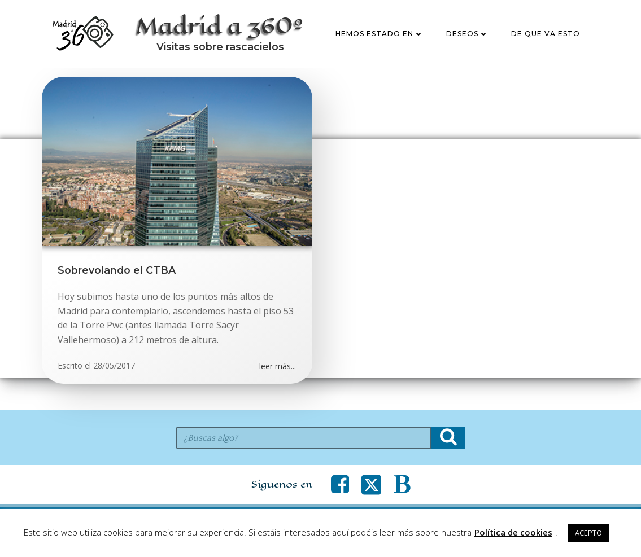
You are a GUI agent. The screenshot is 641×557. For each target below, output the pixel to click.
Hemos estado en (380, 50)
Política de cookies (513, 532)
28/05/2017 (115, 398)
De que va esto (546, 50)
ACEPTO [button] (588, 533)
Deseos (468, 50)
